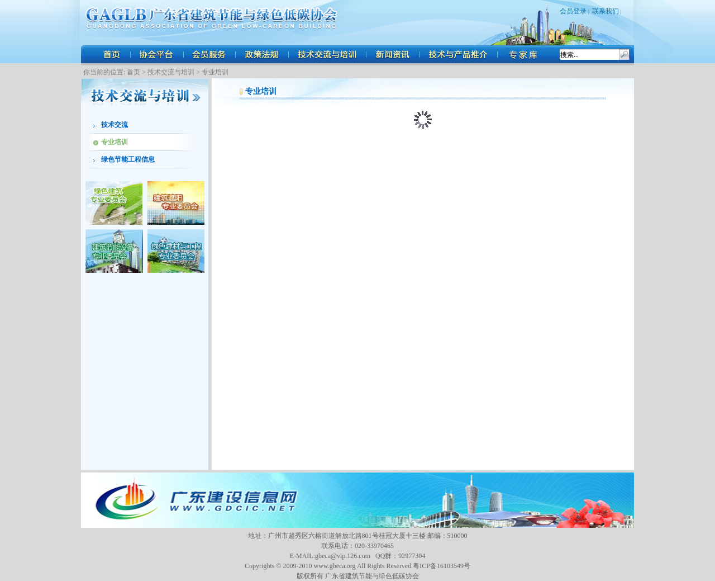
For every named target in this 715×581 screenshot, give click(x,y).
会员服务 (209, 54)
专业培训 (215, 72)
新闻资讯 (394, 54)
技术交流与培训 (328, 54)
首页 (111, 54)
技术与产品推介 (459, 54)
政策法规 (262, 54)
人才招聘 (525, 54)
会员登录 (573, 11)
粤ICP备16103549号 (441, 566)
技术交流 (114, 125)
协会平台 (156, 54)
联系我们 (605, 11)
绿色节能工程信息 (128, 159)
